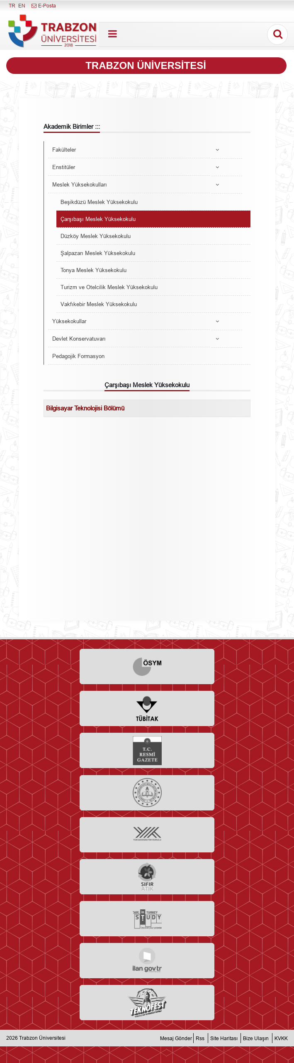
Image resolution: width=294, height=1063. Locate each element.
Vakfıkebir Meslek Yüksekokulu (99, 304)
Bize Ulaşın (256, 1038)
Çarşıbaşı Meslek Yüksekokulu (98, 219)
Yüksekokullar (69, 321)
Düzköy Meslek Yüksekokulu (96, 236)
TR (12, 5)
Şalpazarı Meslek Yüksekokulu (98, 253)
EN (21, 5)
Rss (200, 1038)
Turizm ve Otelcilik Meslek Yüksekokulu (109, 287)
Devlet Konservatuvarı (79, 338)
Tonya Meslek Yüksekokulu (93, 270)
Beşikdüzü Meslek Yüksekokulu (99, 202)
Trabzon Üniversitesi (42, 1038)
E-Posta (43, 5)
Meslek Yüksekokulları (79, 184)
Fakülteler (64, 149)
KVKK (281, 1038)
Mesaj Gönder (176, 1038)
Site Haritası (224, 1038)
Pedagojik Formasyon (78, 356)
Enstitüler (63, 167)
